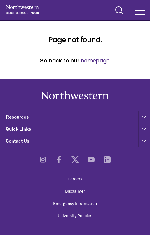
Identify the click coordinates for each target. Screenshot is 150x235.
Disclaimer (75, 192)
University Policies (75, 216)
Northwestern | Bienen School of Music (22, 9)
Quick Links (78, 129)
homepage (95, 60)
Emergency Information (75, 204)
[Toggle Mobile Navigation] (140, 10)
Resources (78, 117)
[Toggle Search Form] (119, 10)
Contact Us (78, 141)
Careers (75, 179)
